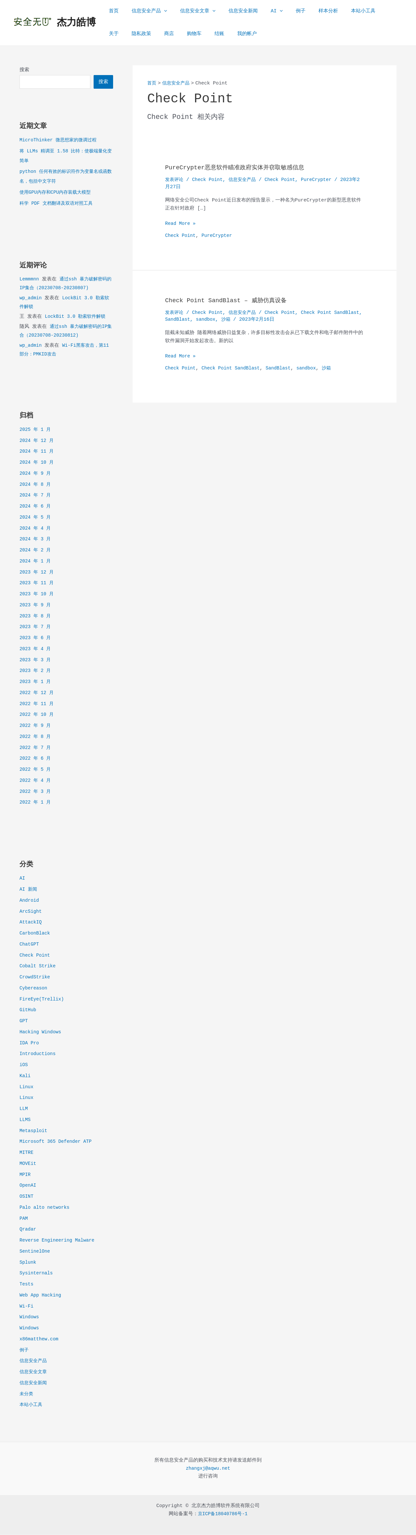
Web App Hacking (41, 1295)
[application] (159, 11)
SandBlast (210, 319)
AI (262, 11)
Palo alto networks (46, 1208)
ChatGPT (30, 945)
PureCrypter (323, 180)
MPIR (25, 1175)
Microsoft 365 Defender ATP (58, 1142)
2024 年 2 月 (36, 550)
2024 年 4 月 (36, 529)
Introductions (39, 1054)
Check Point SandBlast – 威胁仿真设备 (231, 300)
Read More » (181, 224)
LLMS (25, 1120)
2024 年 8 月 (36, 485)
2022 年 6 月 (36, 759)
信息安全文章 (189, 11)
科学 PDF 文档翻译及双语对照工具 (59, 204)
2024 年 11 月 (38, 452)
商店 (141, 34)
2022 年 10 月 (38, 715)
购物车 (163, 34)
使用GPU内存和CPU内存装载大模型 (58, 193)
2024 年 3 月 (36, 539)
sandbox (239, 319)
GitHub (28, 1010)
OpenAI (28, 1186)
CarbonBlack (36, 933)
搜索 (24, 70)
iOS (24, 1065)
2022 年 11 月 (38, 704)
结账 (185, 34)
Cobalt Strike (39, 966)
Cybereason (34, 988)
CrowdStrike (36, 977)
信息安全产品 (144, 11)
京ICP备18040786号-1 (222, 1514)
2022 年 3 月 (36, 792)
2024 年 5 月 (36, 518)
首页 (112, 11)
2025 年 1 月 (36, 430)
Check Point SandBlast (234, 368)
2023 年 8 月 (36, 616)
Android (30, 901)
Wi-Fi (27, 1306)
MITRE (27, 1153)
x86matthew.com (40, 1339)
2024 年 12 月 (38, 441)
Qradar (28, 1229)
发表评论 (175, 180)
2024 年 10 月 (38, 463)
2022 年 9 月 (36, 726)
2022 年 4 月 (36, 781)
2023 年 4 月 (36, 649)
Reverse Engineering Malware (59, 1241)
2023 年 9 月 (36, 605)
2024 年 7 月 (36, 495)
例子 (283, 11)
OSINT (27, 1197)
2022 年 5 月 (36, 770)
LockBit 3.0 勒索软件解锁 (77, 317)
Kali (25, 1076)
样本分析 (307, 11)
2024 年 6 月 (36, 507)
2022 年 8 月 (36, 737)
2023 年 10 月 (38, 594)
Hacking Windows (41, 1032)
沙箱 (261, 319)
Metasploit (34, 1131)
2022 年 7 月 (36, 748)
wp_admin (31, 298)
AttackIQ (31, 922)
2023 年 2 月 (36, 671)
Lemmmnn (30, 279)
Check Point (36, 956)
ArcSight (31, 912)
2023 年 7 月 (36, 627)
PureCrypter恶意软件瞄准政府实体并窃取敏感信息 (241, 167)
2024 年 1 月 (36, 561)
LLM (24, 1109)
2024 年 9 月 (36, 474)
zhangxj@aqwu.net (208, 1469)
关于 (365, 11)
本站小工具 (339, 11)
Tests (27, 1284)
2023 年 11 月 (38, 583)
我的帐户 (209, 34)
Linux (27, 1087)
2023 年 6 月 (36, 638)
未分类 (27, 1394)
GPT (24, 1021)
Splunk (28, 1263)
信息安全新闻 (231, 11)
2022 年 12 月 (38, 693)
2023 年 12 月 (38, 572)
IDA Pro (30, 1043)
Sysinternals (37, 1273)
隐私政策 (117, 34)
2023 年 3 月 (36, 660)
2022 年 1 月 (36, 803)
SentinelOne (36, 1252)
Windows (30, 1317)
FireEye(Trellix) (43, 999)
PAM (24, 1219)
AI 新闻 (29, 890)
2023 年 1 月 (36, 682)
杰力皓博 (76, 22)
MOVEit (28, 1164)
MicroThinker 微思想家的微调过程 (60, 140)
